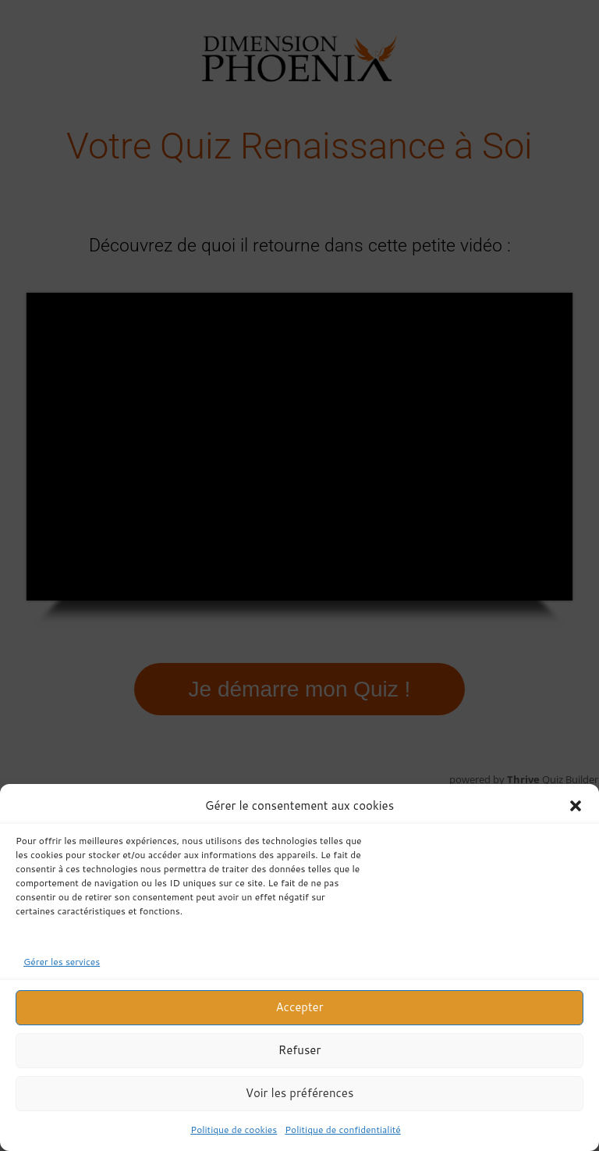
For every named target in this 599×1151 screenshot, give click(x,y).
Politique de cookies (233, 1129)
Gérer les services (61, 961)
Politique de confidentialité (342, 1129)
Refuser (299, 1050)
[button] (575, 806)
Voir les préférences (300, 1093)
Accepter (299, 1007)
